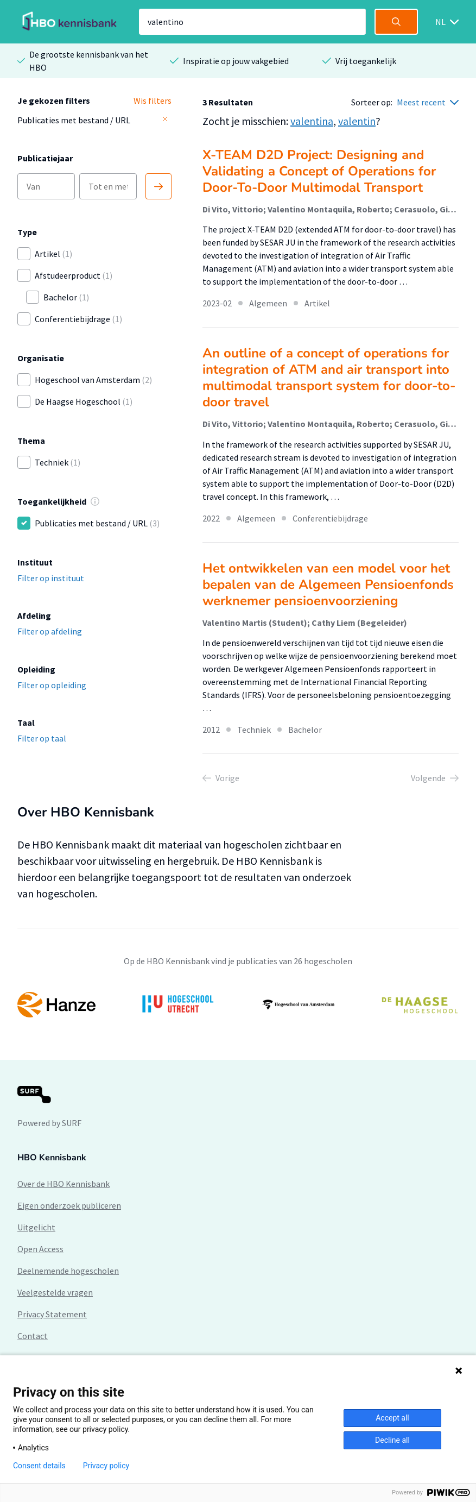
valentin (357, 121)
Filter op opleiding (51, 685)
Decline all (392, 1440)
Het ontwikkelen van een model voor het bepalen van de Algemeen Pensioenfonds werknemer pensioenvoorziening (328, 584)
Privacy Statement (52, 1314)
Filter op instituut (50, 578)
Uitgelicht (36, 1227)
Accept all (392, 1417)
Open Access (40, 1248)
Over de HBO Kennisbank (63, 1183)
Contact (32, 1335)
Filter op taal (41, 738)
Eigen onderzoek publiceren (69, 1205)
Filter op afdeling (49, 631)
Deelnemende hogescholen (68, 1270)
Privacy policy (106, 1465)
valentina (311, 121)
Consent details (39, 1465)
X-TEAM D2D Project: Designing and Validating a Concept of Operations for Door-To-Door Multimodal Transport (319, 171)
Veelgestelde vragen (55, 1292)
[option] (238, 1004)
